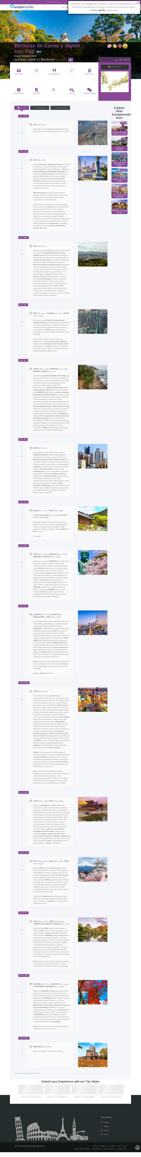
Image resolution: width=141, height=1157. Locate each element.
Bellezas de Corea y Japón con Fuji (47, 48)
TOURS (112, 1151)
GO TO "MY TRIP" (64, 2)
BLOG (125, 1151)
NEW (61, 7)
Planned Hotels (39, 108)
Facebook (105, 1127)
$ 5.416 (122, 60)
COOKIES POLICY (121, 1153)
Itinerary (22, 108)
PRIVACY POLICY (108, 1153)
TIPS (118, 1151)
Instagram (105, 1131)
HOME (96, 1151)
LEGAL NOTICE (95, 1153)
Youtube (105, 1139)
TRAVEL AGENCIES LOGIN (80, 1153)
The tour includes (59, 108)
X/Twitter (105, 1135)
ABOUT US (104, 1151)
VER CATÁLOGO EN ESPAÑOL (49, 2)
